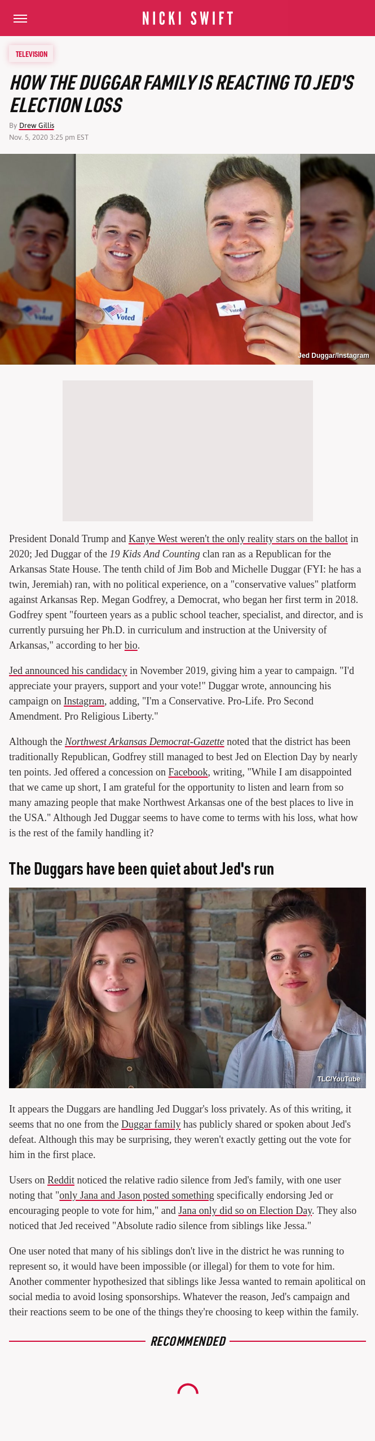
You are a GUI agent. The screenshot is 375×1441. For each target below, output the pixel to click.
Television (31, 53)
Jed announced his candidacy (68, 670)
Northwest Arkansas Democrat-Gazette (144, 741)
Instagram (84, 701)
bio (131, 645)
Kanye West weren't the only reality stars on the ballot (238, 538)
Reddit (60, 1180)
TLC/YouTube (338, 1079)
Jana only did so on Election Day (245, 1210)
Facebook (188, 772)
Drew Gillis (36, 125)
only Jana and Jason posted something (136, 1195)
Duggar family (150, 1124)
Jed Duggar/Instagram (333, 355)
